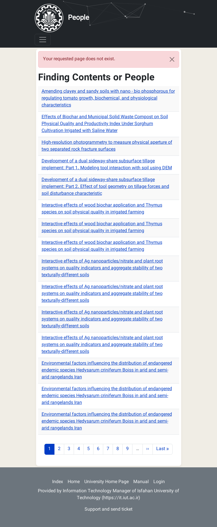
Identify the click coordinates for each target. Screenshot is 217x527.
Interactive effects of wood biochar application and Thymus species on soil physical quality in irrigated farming (102, 209)
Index (57, 482)
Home (74, 482)
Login (159, 482)
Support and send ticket (108, 509)
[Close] (172, 59)
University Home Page (106, 482)
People (78, 18)
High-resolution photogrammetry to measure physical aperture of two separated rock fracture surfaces (107, 146)
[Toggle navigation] (43, 39)
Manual (141, 482)
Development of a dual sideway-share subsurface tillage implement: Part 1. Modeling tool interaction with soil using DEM (107, 165)
